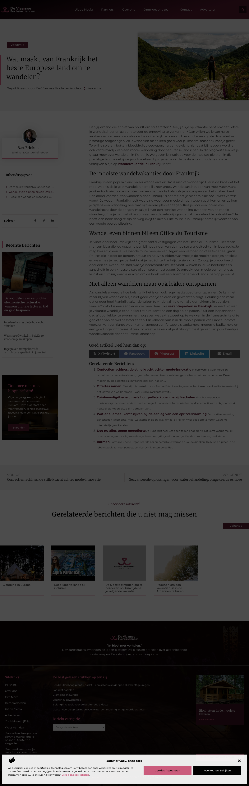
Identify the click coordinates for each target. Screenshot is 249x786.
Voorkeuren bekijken (217, 770)
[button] (239, 761)
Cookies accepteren (167, 770)
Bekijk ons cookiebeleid (75, 774)
